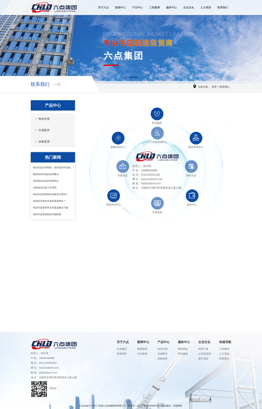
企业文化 (188, 7)
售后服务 (183, 353)
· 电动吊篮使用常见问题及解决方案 (50, 207)
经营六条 (203, 348)
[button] (126, 77)
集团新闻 (142, 348)
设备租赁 (42, 141)
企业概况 (122, 348)
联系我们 (222, 7)
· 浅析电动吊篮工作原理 (44, 187)
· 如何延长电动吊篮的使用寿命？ (49, 201)
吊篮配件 (42, 130)
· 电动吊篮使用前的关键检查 (46, 214)
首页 (214, 86)
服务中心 (171, 7)
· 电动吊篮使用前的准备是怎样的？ (50, 194)
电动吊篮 (42, 119)
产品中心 (137, 7)
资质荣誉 (122, 353)
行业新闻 (142, 353)
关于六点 (103, 7)
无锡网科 (177, 405)
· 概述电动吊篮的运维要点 (45, 174)
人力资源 (205, 7)
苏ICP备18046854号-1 (149, 405)
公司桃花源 (204, 353)
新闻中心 (120, 7)
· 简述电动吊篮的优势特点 (45, 181)
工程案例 (154, 7)
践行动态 (203, 358)
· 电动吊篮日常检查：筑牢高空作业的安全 (53, 167)
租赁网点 (183, 348)
